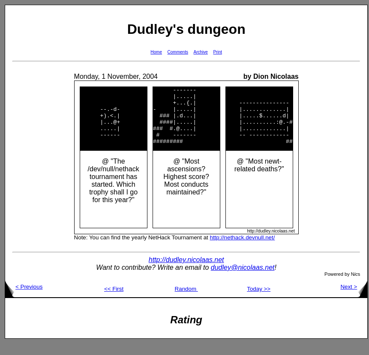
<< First (113, 300)
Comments (178, 52)
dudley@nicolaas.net (243, 279)
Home (156, 52)
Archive (201, 52)
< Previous (23, 298)
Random (186, 300)
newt (272, 172)
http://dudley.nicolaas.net (186, 271)
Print (217, 52)
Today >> (258, 300)
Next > (353, 298)
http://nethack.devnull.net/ (242, 249)
